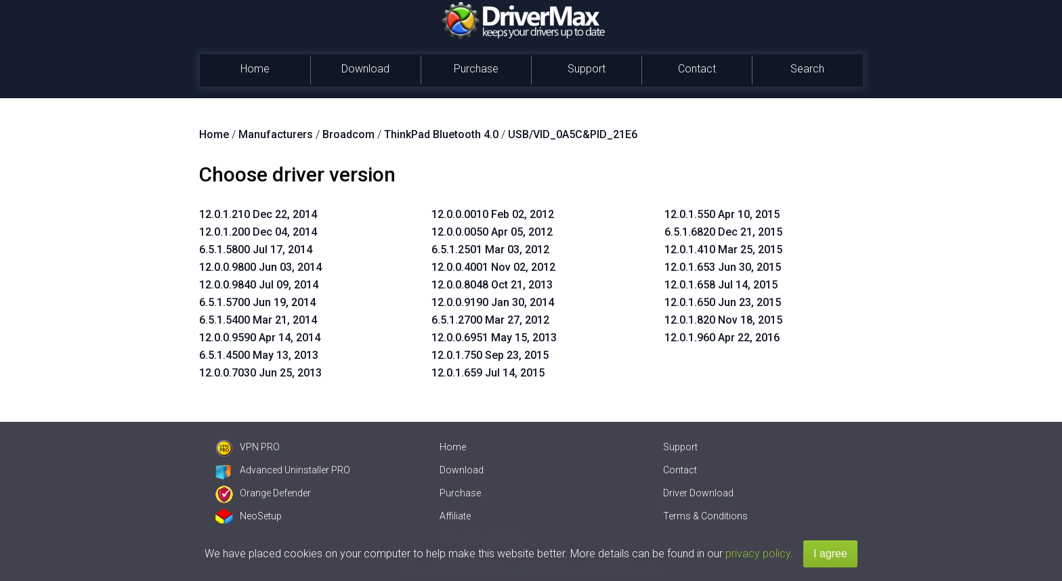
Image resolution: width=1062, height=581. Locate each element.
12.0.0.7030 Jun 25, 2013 (260, 372)
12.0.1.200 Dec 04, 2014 (258, 231)
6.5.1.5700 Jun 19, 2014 (257, 302)
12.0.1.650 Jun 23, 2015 (722, 302)
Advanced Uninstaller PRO (282, 470)
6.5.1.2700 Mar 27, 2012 (490, 320)
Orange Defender (263, 493)
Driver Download (698, 493)
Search (807, 68)
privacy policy (757, 553)
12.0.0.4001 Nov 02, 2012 (493, 267)
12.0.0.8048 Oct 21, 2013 (492, 284)
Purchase (476, 68)
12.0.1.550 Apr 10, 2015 (722, 214)
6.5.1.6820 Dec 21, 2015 (723, 231)
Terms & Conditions (705, 516)
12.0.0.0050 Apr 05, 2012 (492, 231)
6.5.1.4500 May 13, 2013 (258, 355)
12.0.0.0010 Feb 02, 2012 (492, 214)
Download (365, 68)
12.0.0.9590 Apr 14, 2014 (259, 337)
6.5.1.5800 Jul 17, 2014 (255, 249)
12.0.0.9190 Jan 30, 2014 (492, 302)
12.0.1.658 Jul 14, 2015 (721, 284)
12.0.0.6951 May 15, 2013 (494, 337)
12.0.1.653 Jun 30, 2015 (722, 267)
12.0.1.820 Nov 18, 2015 (723, 320)
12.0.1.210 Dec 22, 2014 (258, 214)
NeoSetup (248, 516)
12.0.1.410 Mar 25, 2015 (723, 249)
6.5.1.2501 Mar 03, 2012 (490, 249)
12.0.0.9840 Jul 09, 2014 (258, 284)
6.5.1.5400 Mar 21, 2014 (258, 320)
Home (255, 68)
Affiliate (455, 516)
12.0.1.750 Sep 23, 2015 (490, 355)
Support (587, 68)
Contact (697, 68)
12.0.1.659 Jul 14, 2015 (488, 372)
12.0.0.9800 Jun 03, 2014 (260, 267)
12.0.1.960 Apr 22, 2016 (722, 337)
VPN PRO (247, 447)
